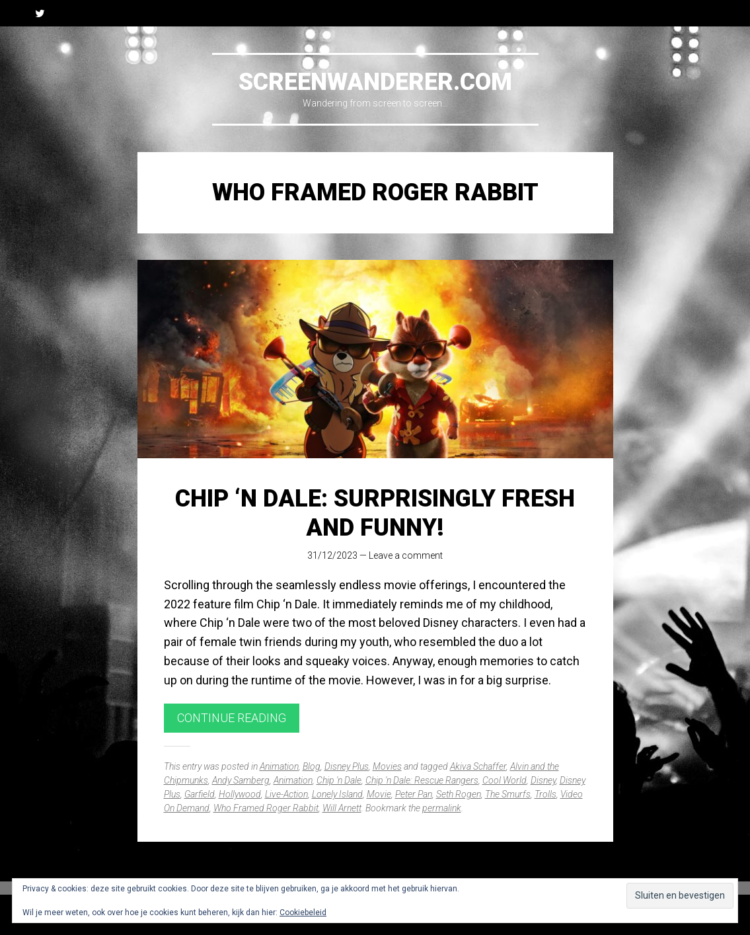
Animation (279, 766)
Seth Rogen (458, 794)
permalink (441, 808)
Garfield (199, 794)
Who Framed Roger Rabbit (266, 808)
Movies (387, 766)
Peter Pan (413, 794)
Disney (543, 780)
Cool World (504, 780)
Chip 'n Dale (339, 780)
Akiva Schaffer (478, 766)
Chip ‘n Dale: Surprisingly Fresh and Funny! (375, 513)
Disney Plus (346, 766)
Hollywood (240, 794)
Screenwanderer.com (375, 82)
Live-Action (286, 794)
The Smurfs (508, 794)
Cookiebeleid (303, 912)
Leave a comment (406, 555)
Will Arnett (341, 808)
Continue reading (231, 718)
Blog (311, 766)
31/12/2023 (332, 555)
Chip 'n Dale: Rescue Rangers (421, 780)
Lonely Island (337, 794)
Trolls (545, 794)
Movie (379, 794)
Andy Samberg (241, 780)
